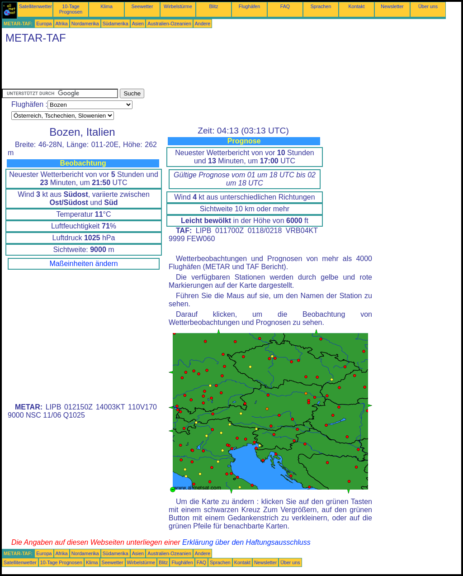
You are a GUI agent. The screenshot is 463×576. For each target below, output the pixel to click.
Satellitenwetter (35, 6)
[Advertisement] (166, 68)
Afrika (62, 23)
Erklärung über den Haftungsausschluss (246, 542)
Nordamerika (85, 23)
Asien (138, 23)
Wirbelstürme (178, 6)
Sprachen (321, 6)
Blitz (213, 6)
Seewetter (142, 6)
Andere (202, 23)
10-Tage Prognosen (71, 9)
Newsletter (392, 6)
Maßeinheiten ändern (83, 263)
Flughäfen (249, 6)
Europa (44, 23)
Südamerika (115, 23)
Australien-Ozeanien (169, 23)
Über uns (428, 6)
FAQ (285, 6)
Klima (106, 6)
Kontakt (356, 6)
